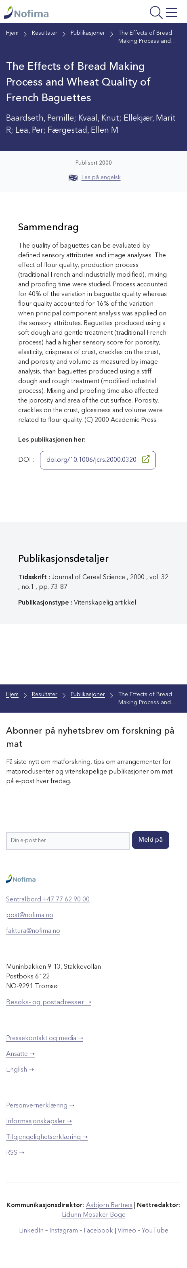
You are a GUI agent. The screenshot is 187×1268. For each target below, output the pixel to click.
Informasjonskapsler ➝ (39, 1121)
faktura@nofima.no (33, 931)
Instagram (63, 1231)
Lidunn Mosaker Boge (94, 1215)
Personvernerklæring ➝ (40, 1106)
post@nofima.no (29, 915)
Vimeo (127, 1231)
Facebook (98, 1231)
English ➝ (20, 1070)
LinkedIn (31, 1231)
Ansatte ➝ (20, 1054)
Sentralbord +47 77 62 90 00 (48, 900)
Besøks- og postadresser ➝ (48, 1002)
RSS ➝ (15, 1153)
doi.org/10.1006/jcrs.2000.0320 (97, 459)
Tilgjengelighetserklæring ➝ (47, 1137)
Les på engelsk (95, 177)
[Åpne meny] (148, 13)
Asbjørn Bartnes (109, 1205)
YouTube (155, 1231)
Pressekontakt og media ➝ (44, 1038)
